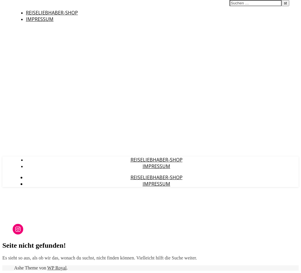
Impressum (39, 19)
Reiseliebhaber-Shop (52, 12)
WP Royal (57, 267)
